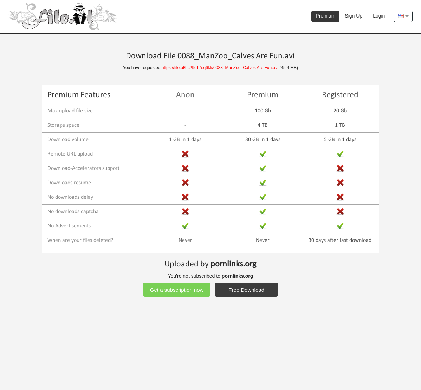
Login (379, 16)
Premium (325, 16)
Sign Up (353, 16)
